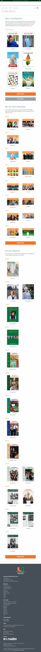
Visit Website (20, 98)
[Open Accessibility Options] (1, 0)
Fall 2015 (28, 220)
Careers (4, 609)
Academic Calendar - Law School (10, 601)
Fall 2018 (13, 177)
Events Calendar (6, 604)
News (4, 595)
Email (4, 614)
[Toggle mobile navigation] (2, 3)
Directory (5, 606)
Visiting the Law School (8, 631)
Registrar (5, 607)
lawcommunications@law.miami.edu (10, 581)
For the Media (6, 619)
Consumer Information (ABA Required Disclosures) (13, 625)
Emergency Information (7, 644)
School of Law (6, 585)
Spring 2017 (12, 192)
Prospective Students (7, 587)
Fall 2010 (13, 278)
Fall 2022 (28, 129)
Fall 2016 (28, 206)
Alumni (4, 590)
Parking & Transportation (8, 634)
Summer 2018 (28, 176)
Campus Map (6, 632)
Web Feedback (6, 620)
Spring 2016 (13, 207)
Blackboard (5, 613)
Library (4, 594)
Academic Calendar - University (9, 603)
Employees (5, 591)
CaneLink (5, 611)
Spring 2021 (12, 145)
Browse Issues (20, 93)
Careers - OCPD (6, 593)
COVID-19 (5, 610)
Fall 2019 (28, 161)
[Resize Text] (35, 8)
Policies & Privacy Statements (9, 626)
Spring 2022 (13, 129)
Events (4, 597)
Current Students (6, 588)
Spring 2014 (12, 237)
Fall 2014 (28, 237)
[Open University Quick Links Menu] (39, 0)
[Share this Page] (37, 8)
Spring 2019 (13, 161)
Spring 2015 (12, 222)
